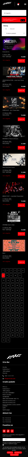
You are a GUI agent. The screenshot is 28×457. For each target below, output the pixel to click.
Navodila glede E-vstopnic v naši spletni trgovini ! (10, 19)
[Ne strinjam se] (26, 451)
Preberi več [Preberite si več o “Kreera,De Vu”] (21, 61)
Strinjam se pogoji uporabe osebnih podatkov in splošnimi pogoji (12, 443)
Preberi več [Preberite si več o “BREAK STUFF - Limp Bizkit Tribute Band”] (21, 205)
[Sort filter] (15, 33)
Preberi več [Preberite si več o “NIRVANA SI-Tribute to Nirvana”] (21, 148)
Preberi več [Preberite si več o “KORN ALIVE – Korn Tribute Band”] (21, 119)
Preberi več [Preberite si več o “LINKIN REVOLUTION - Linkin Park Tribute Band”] (21, 90)
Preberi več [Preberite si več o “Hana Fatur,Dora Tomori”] (21, 176)
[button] (25, 4)
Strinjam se (10, 452)
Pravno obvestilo (14, 454)
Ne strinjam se (18, 452)
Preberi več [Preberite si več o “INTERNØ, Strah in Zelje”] (21, 234)
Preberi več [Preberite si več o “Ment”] (21, 262)
